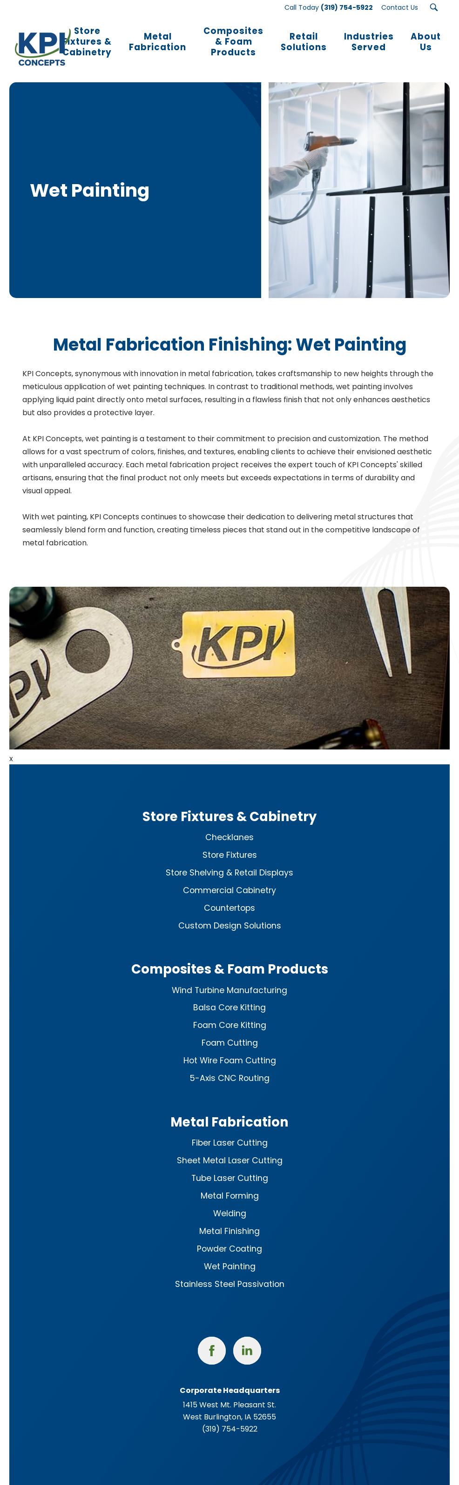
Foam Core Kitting (229, 1013)
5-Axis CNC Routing (229, 1066)
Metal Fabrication (229, 1110)
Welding (229, 1201)
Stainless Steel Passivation (229, 1272)
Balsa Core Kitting (229, 995)
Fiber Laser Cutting (230, 1131)
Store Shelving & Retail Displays (229, 861)
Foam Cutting (230, 1031)
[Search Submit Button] (434, 7)
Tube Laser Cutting (229, 1166)
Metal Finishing (229, 1219)
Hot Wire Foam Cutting (229, 1048)
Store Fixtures (229, 843)
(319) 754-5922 (229, 1417)
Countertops (229, 896)
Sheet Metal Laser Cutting (230, 1148)
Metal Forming (230, 1184)
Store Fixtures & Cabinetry (229, 805)
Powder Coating (229, 1237)
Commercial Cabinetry (229, 878)
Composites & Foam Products (229, 957)
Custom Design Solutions (229, 914)
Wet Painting (230, 1254)
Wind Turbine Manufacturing (229, 978)
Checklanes (229, 825)
